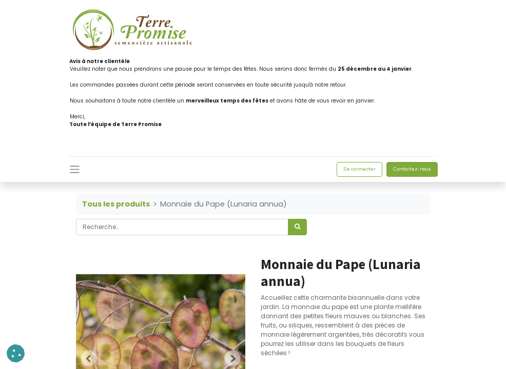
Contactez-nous (412, 169)
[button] (16, 353)
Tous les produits (116, 204)
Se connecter (359, 169)
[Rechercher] (297, 227)
